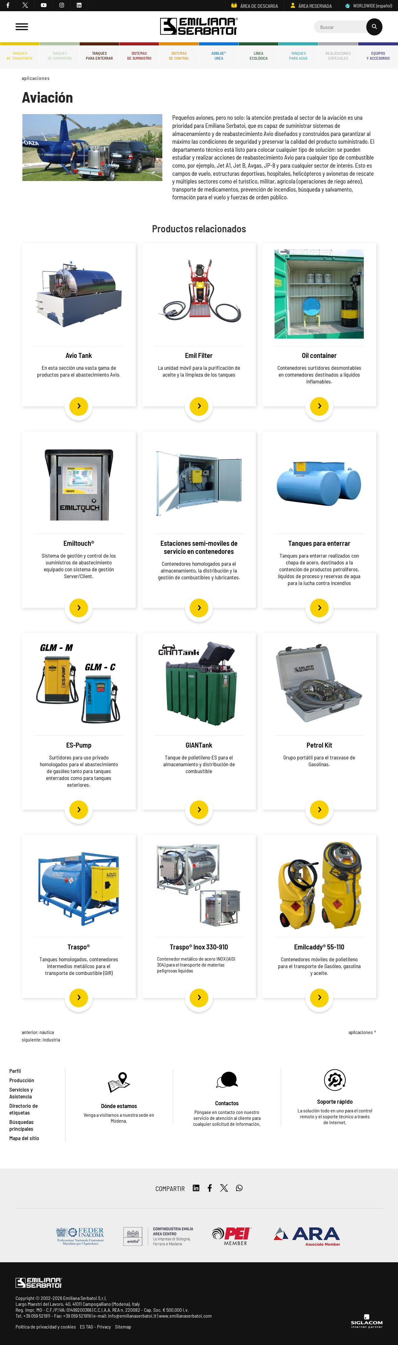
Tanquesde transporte (20, 56)
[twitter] (25, 5)
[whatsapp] (239, 1188)
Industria (51, 1039)
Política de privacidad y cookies (46, 1326)
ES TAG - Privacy (95, 1326)
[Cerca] (348, 27)
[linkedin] (79, 5)
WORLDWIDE (368, 5)
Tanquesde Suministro (60, 56)
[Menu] (22, 26)
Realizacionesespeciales (338, 56)
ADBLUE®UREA (218, 56)
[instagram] (62, 5)
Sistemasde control (179, 56)
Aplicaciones (36, 78)
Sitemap (123, 1326)
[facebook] (8, 5)
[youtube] (44, 5)
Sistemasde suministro (139, 56)
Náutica (46, 1032)
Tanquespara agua (298, 56)
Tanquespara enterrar (99, 56)
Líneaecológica (259, 56)
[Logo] (199, 27)
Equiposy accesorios (378, 56)
